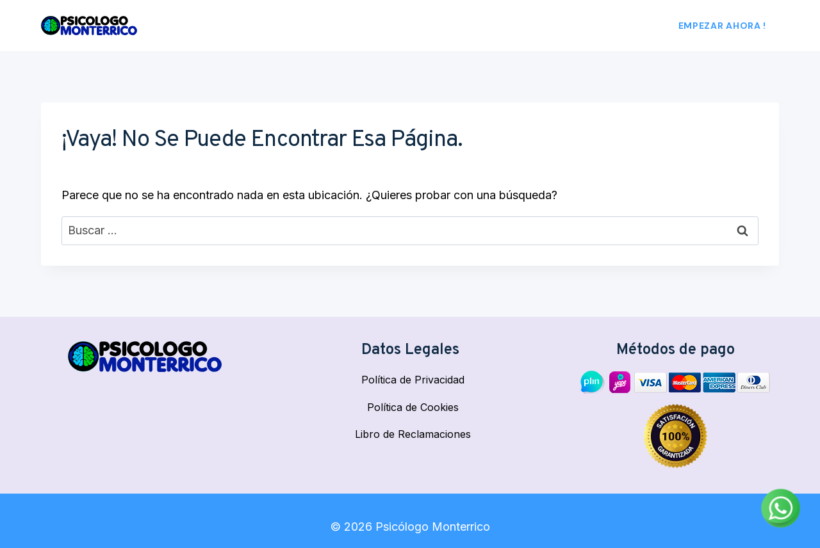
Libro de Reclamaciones (413, 434)
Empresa (578, 25)
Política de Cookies (413, 407)
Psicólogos (511, 25)
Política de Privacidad (412, 379)
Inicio (388, 25)
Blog (627, 25)
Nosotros (442, 25)
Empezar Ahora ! (722, 25)
